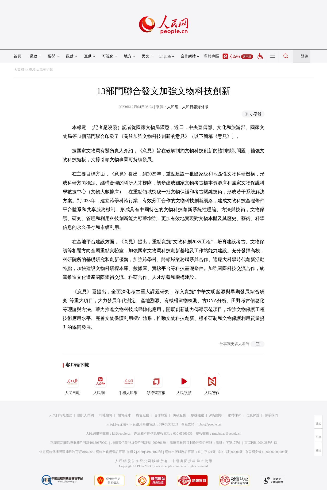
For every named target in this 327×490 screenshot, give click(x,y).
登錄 (304, 56)
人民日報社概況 (60, 415)
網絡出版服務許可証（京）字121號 (190, 452)
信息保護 (252, 415)
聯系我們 (271, 415)
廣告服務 (142, 415)
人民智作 (212, 384)
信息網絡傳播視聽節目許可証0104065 (66, 452)
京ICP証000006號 (230, 452)
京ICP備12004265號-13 (260, 442)
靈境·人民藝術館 (41, 70)
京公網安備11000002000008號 (266, 452)
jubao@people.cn (209, 424)
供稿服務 (179, 415)
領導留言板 (156, 384)
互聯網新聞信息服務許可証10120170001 (79, 442)
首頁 (17, 56)
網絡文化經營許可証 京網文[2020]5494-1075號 (129, 452)
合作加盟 (160, 415)
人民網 (19, 70)
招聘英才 (124, 415)
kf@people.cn (121, 433)
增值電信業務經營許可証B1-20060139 (139, 442)
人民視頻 (184, 384)
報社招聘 (105, 415)
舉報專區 (211, 56)
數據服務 (197, 415)
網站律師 (234, 415)
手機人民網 (128, 384)
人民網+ (100, 384)
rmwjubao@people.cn (226, 433)
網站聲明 (216, 415)
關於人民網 (85, 415)
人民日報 (72, 384)
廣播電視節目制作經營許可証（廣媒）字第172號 (205, 442)
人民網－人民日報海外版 (187, 107)
